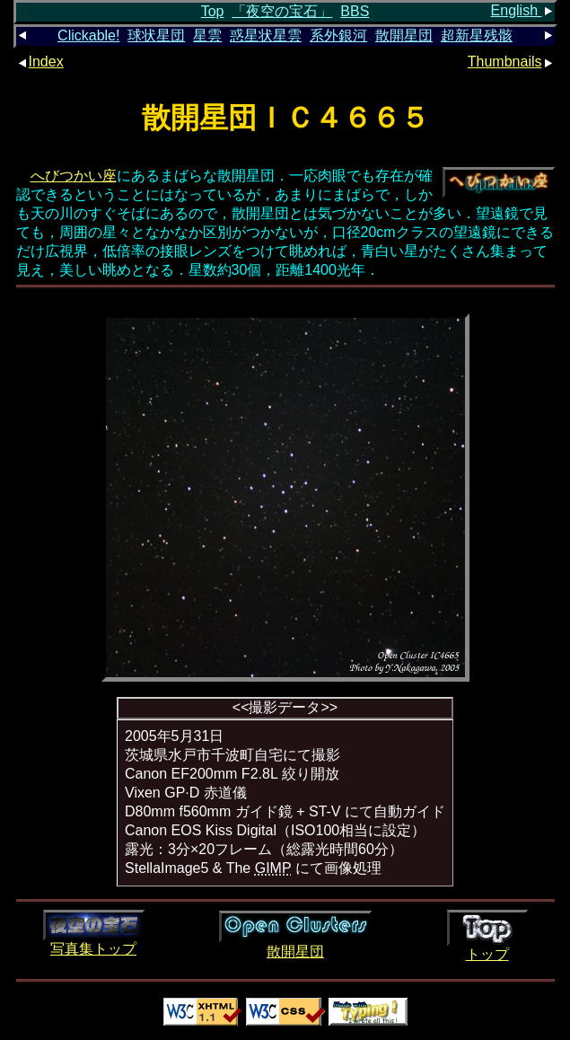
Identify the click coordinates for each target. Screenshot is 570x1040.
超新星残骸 (477, 35)
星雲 (207, 35)
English (523, 10)
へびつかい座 (74, 175)
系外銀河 (338, 35)
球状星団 (156, 35)
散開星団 (404, 35)
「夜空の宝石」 (282, 11)
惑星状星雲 (266, 35)
